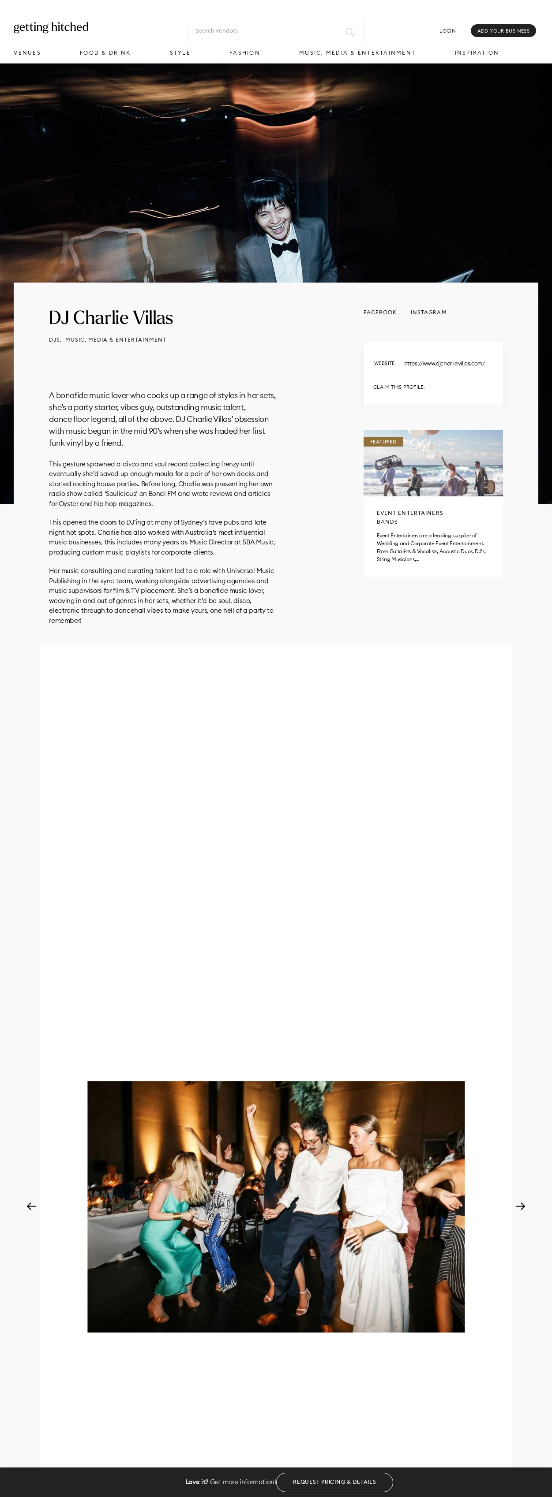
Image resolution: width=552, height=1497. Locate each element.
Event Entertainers (410, 513)
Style (180, 52)
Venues (27, 52)
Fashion (244, 52)
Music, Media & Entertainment (357, 52)
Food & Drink (105, 52)
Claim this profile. (399, 387)
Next (520, 1207)
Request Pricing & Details (334, 1481)
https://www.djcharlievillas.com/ (444, 363)
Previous (31, 1207)
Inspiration (477, 52)
